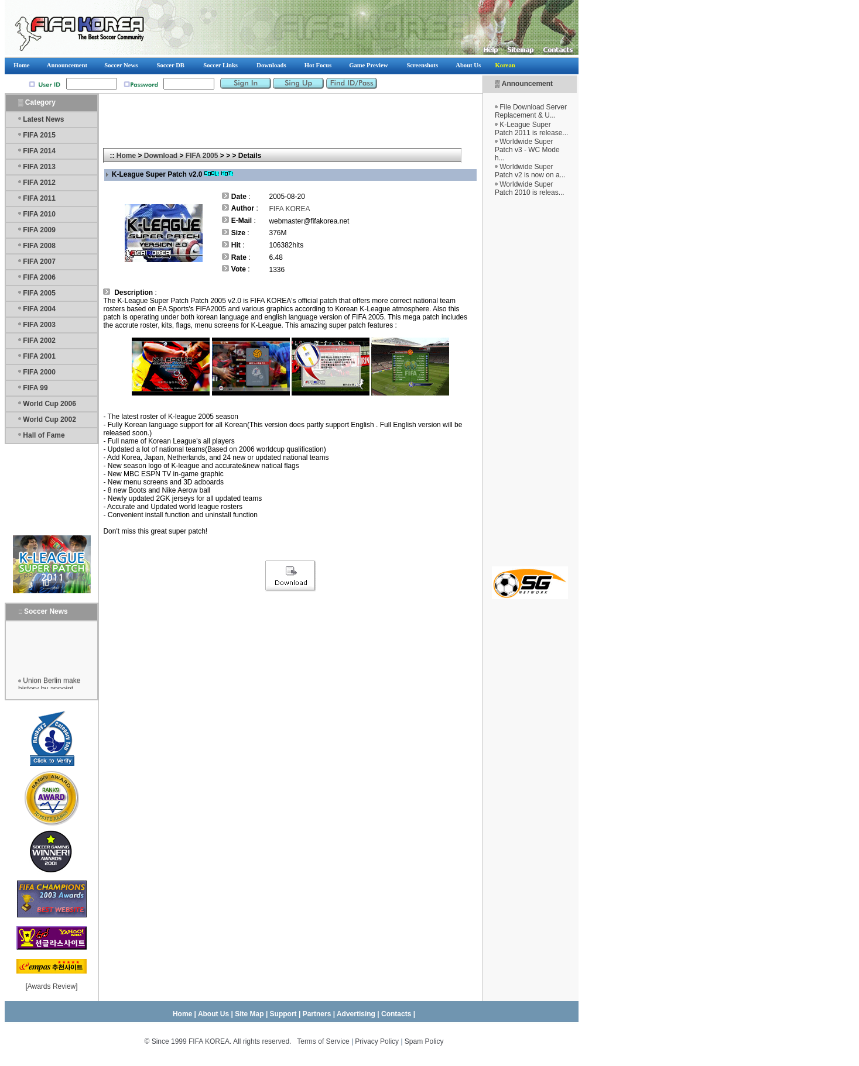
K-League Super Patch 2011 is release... (531, 129)
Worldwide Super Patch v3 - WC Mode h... (527, 149)
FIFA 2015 (39, 135)
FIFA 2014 (39, 151)
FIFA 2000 (39, 372)
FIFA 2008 (39, 246)
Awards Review (52, 986)
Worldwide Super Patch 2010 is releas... (529, 188)
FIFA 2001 (39, 356)
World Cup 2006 (49, 404)
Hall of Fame (43, 435)
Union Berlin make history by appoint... (49, 687)
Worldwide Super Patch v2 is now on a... (530, 171)
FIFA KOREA (289, 209)
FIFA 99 (35, 388)
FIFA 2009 (39, 230)
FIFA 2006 (39, 277)
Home (126, 156)
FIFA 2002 (39, 340)
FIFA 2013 (39, 167)
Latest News (43, 119)
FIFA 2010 (39, 214)
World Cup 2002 (49, 419)
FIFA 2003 (39, 325)
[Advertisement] (530, 381)
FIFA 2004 (39, 309)
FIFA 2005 (39, 293)
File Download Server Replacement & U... (531, 111)
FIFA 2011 (39, 198)
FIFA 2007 (39, 261)
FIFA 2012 (39, 182)
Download (160, 156)
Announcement (527, 84)
